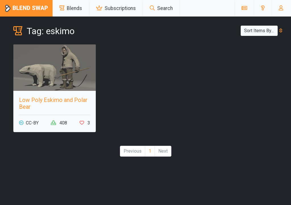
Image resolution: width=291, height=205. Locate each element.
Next (163, 151)
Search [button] (161, 8)
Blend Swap (26, 8)
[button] (263, 8)
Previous (133, 151)
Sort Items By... (261, 30)
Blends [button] (70, 8)
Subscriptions (116, 8)
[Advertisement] (236, 80)
